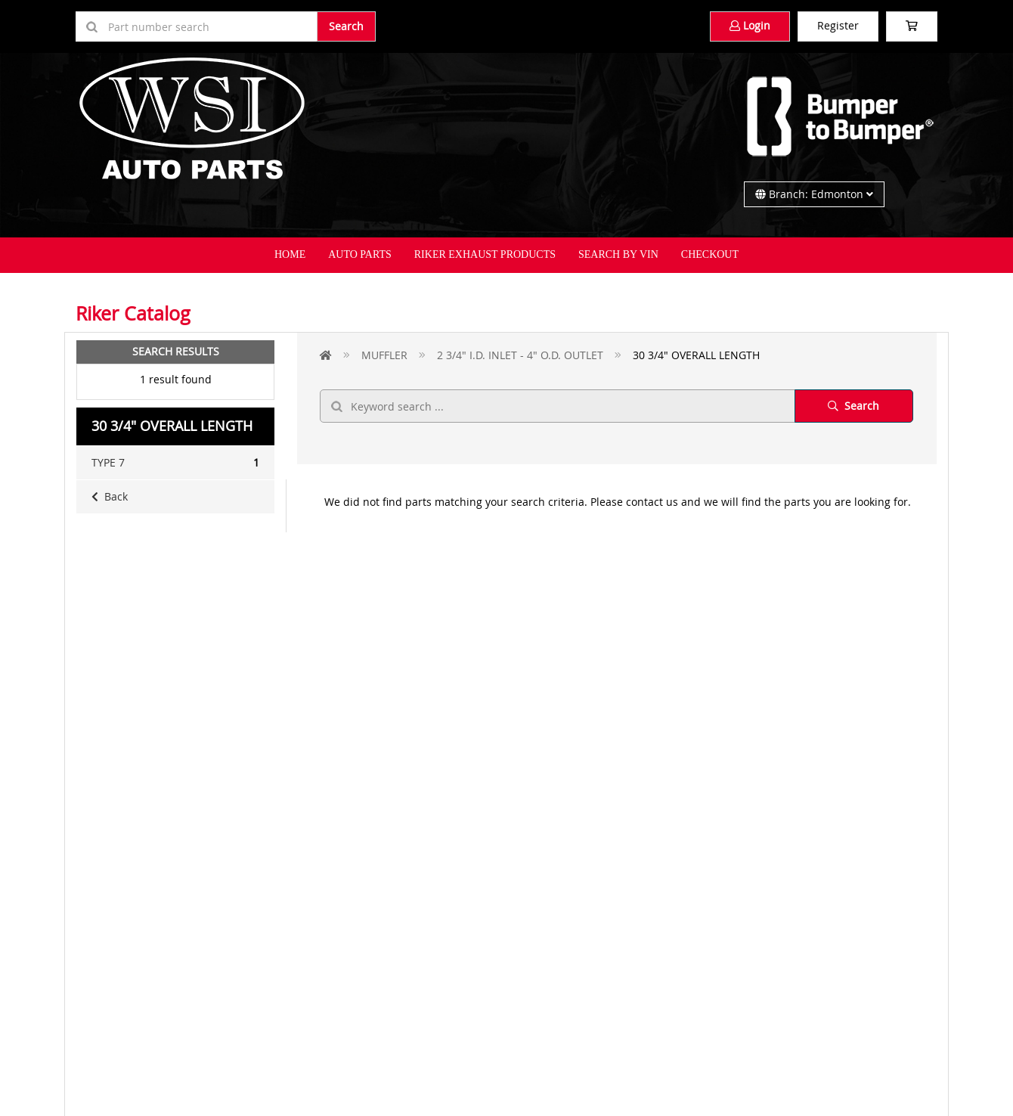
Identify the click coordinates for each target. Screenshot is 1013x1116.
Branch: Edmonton (814, 194)
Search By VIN (618, 254)
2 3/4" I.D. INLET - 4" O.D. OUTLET (520, 355)
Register (838, 25)
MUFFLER (384, 355)
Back (109, 496)
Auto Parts (360, 254)
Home (289, 254)
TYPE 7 (175, 462)
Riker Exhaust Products (485, 254)
